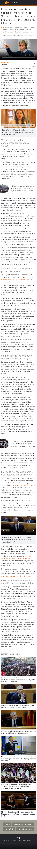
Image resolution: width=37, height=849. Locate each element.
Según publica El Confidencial (23, 485)
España (7, 824)
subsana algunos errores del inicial (13, 279)
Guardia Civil (9, 829)
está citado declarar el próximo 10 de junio (16, 576)
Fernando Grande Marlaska (23, 824)
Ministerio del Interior (25, 829)
